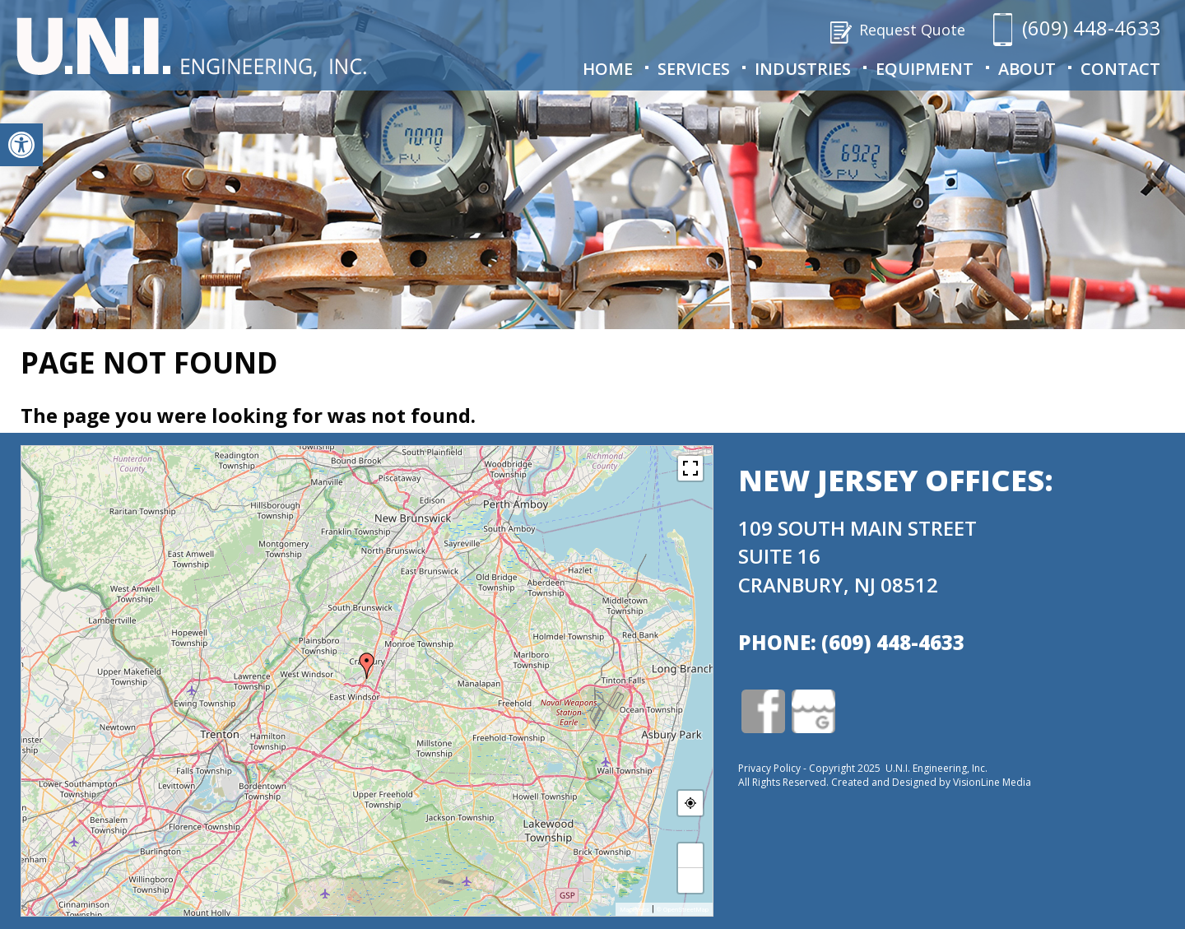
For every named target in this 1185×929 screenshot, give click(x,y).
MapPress (634, 909)
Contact (1120, 69)
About (1027, 69)
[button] (21, 144)
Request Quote (912, 29)
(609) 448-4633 (1091, 27)
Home (608, 69)
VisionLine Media (992, 782)
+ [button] (691, 855)
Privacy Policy (769, 768)
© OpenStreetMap (682, 909)
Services (694, 69)
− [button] (691, 880)
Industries (803, 69)
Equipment (925, 69)
